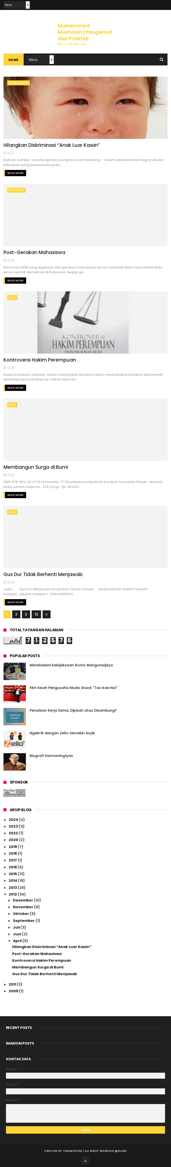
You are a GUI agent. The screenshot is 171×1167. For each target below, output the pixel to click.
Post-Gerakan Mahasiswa (34, 252)
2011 (13, 984)
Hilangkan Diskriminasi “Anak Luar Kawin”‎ (51, 145)
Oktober (21, 913)
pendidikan (16, 190)
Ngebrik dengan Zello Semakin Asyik (62, 733)
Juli (16, 927)
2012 (13, 894)
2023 (14, 826)
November (23, 906)
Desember (23, 900)
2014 (13, 880)
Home (13, 60)
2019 (13, 846)
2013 (13, 887)
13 (36, 614)
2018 (13, 853)
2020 (14, 839)
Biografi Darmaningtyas (51, 755)
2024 (14, 819)
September (24, 920)
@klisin (120, 1151)
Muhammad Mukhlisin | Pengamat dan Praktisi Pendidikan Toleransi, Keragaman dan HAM (85, 41)
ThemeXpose (72, 1151)
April (17, 940)
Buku (12, 298)
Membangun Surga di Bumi (35, 467)
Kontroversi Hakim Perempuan (39, 360)
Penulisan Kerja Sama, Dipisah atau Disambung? (73, 710)
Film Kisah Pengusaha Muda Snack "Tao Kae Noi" (73, 687)
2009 (14, 991)
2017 (13, 860)
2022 (14, 833)
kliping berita (18, 83)
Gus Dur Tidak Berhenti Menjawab (43, 574)
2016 (13, 867)
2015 (13, 873)
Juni (17, 934)
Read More (15, 173)
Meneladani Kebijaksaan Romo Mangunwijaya (71, 665)
